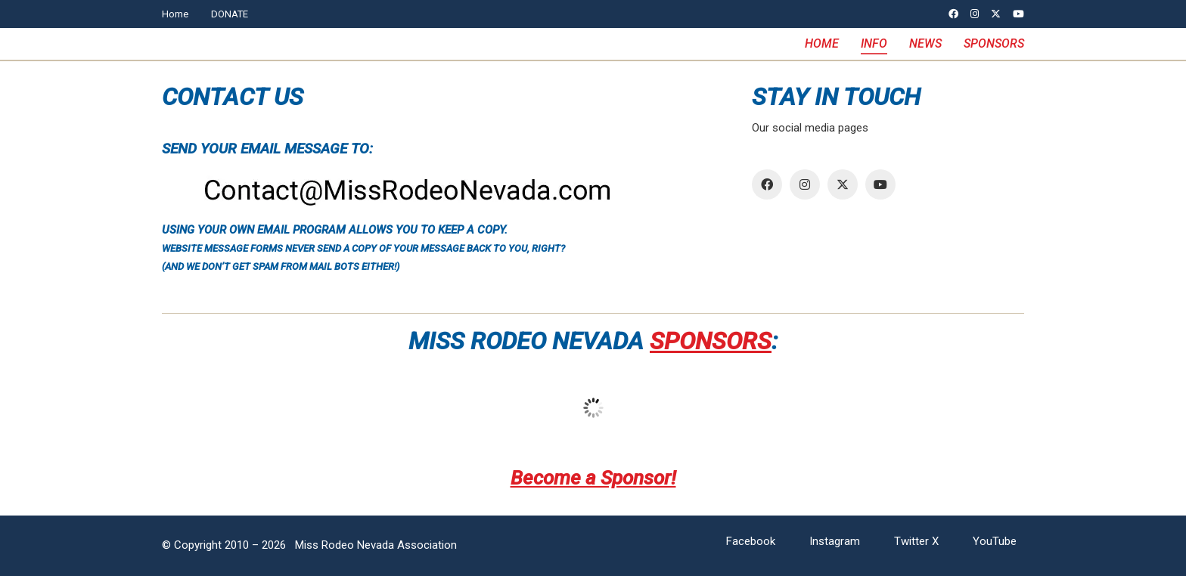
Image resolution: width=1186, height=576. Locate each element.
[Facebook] (767, 184)
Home (175, 14)
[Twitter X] (842, 184)
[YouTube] (880, 184)
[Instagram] (805, 184)
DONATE (229, 14)
